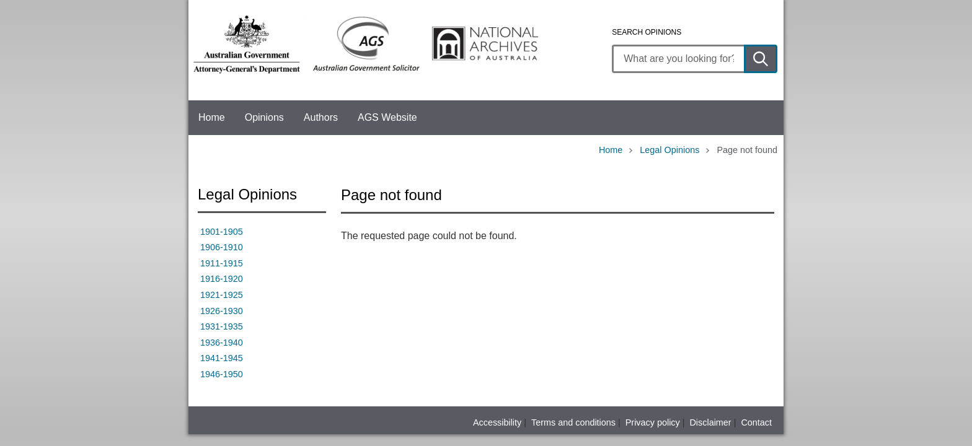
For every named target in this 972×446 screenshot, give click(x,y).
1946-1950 (221, 374)
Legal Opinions (669, 150)
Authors (321, 117)
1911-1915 (221, 263)
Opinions (264, 117)
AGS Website (387, 117)
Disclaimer (710, 422)
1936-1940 (221, 343)
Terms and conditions (573, 422)
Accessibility (497, 422)
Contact (756, 422)
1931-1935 (221, 326)
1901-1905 (221, 232)
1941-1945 (221, 358)
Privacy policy (652, 422)
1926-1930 (221, 311)
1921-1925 (221, 295)
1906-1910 (221, 247)
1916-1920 (221, 279)
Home (211, 117)
